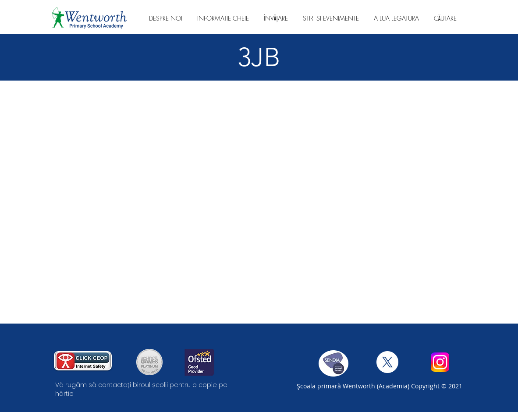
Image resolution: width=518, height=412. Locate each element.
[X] (387, 362)
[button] (166, 18)
